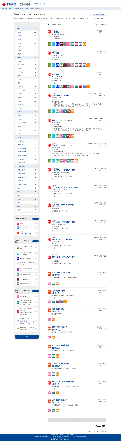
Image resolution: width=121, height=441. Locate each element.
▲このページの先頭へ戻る (97, 431)
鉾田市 (27, 137)
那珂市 (27, 108)
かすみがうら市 (27, 123)
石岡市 (27, 47)
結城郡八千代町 (27, 177)
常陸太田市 (27, 65)
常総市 (27, 61)
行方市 (27, 134)
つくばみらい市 (27, 141)
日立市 (27, 36)
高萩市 (27, 68)
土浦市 (27, 39)
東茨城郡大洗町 (27, 152)
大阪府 (27, 210)
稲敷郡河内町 (27, 173)
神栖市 (27, 130)
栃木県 (27, 195)
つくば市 (27, 86)
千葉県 (27, 202)
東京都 (27, 206)
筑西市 (27, 112)
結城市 (27, 50)
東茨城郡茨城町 (27, 148)
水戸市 (27, 32)
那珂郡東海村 (27, 159)
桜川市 (27, 126)
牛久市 (27, 83)
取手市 (27, 79)
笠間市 (27, 76)
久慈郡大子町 (27, 162)
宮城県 (27, 188)
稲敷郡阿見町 (27, 170)
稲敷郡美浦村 (27, 166)
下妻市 (27, 57)
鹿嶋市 (27, 94)
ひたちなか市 (27, 90)
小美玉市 (27, 144)
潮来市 (27, 97)
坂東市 (27, 115)
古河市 (27, 43)
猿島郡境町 (27, 181)
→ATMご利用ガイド (25, 234)
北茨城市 (27, 72)
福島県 (27, 192)
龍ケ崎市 (27, 54)
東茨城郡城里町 (27, 155)
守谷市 (27, 101)
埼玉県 (27, 199)
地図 (53, 40)
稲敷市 (27, 119)
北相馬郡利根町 (27, 184)
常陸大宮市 (27, 104)
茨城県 (27, 28)
